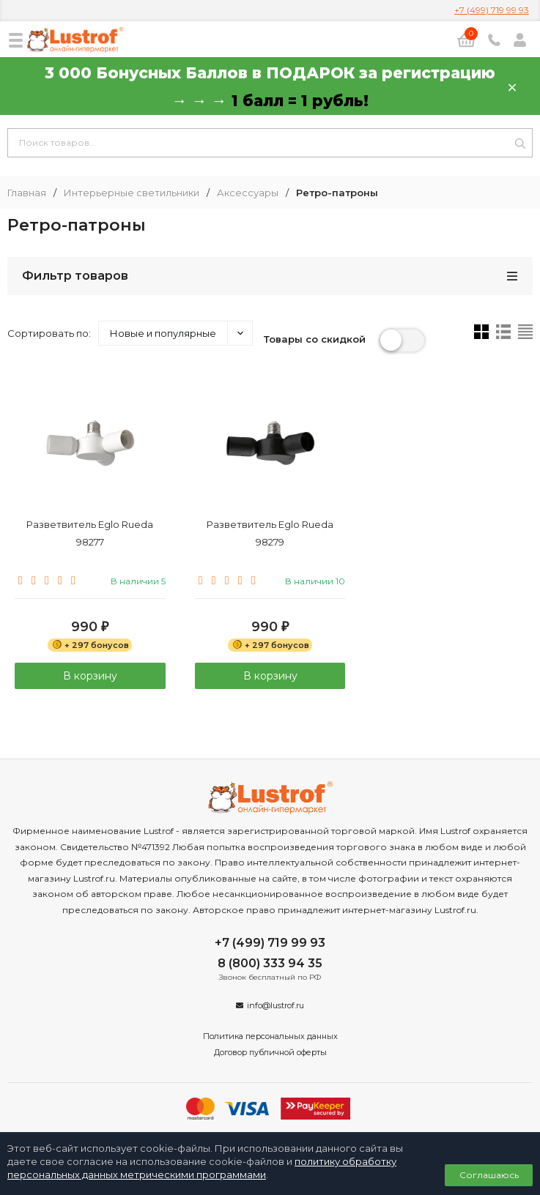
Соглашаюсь (489, 1174)
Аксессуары (247, 193)
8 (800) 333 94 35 (270, 963)
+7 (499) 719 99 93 (491, 9)
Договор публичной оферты (270, 1052)
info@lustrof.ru (275, 1005)
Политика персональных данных (270, 1036)
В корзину (90, 675)
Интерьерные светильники (131, 193)
